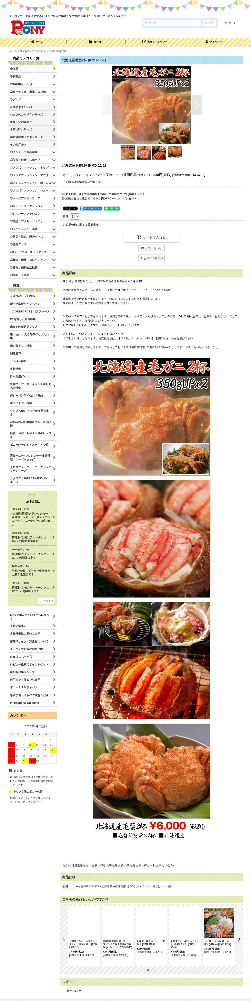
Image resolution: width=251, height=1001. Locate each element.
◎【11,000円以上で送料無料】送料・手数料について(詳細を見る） (103, 194)
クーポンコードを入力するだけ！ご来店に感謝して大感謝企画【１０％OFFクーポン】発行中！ (68, 16)
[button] (155, 42)
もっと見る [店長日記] (46, 600)
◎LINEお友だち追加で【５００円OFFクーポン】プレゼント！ (100, 198)
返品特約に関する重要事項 (81, 224)
